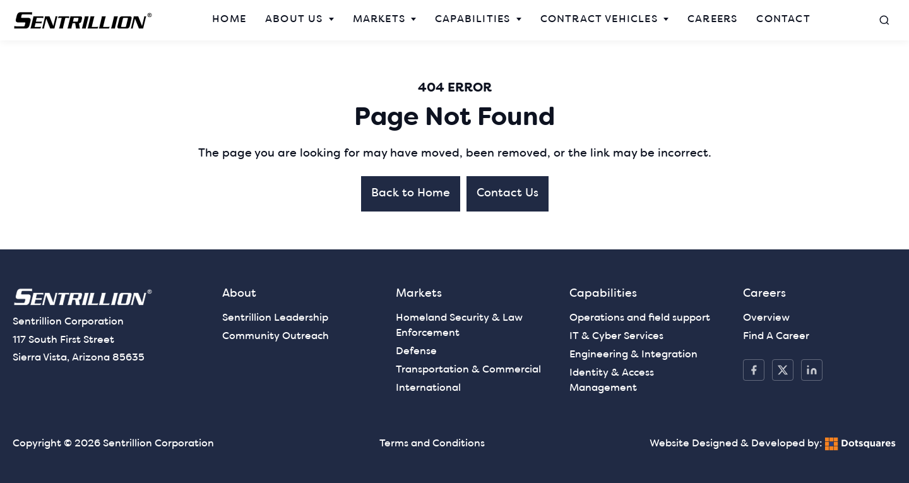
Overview (766, 318)
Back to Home (410, 193)
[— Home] (83, 20)
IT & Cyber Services (616, 336)
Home (229, 20)
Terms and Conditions (432, 444)
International (428, 388)
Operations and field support (639, 318)
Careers (712, 20)
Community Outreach (275, 336)
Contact (783, 20)
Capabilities (472, 20)
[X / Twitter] (782, 370)
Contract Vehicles (599, 20)
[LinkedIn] (812, 370)
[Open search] (884, 20)
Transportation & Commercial (468, 370)
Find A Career (776, 336)
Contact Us (507, 193)
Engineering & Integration (633, 355)
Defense (416, 352)
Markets (379, 20)
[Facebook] (753, 370)
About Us (294, 20)
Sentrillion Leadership (275, 318)
